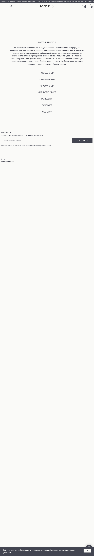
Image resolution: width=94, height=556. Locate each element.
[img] (47, 6)
